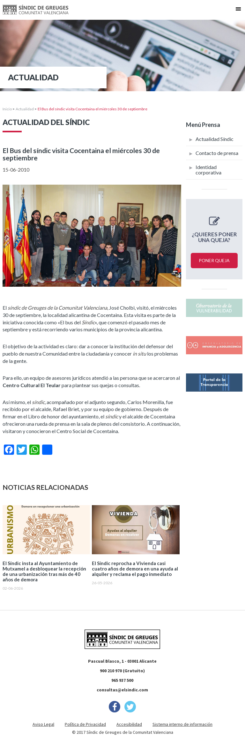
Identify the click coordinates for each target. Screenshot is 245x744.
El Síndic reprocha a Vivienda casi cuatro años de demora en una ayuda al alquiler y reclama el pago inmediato (135, 569)
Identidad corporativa (208, 169)
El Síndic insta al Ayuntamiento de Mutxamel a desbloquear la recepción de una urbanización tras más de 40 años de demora (44, 571)
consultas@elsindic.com (122, 690)
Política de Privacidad (85, 724)
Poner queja (214, 260)
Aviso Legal (43, 724)
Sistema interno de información (182, 724)
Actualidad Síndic (215, 139)
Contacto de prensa (217, 153)
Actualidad (25, 109)
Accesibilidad (129, 724)
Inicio (7, 109)
